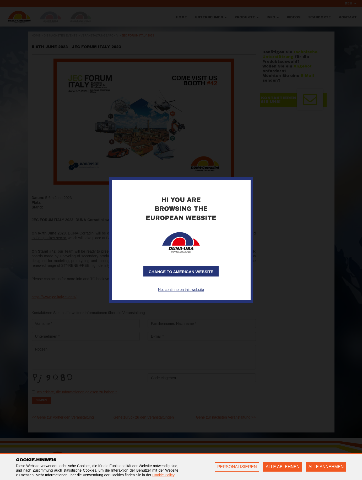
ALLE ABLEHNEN (283, 467)
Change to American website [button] (181, 271)
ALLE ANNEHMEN (326, 467)
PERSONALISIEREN (237, 467)
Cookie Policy (163, 475)
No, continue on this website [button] (181, 290)
